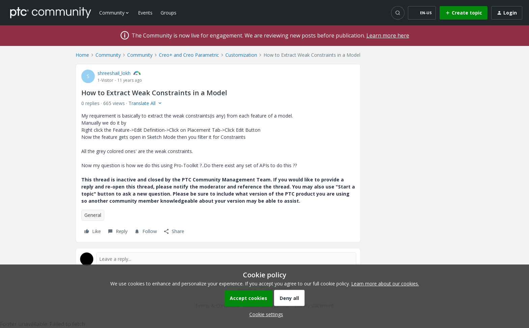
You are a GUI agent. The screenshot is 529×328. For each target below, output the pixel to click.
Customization (241, 55)
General (92, 215)
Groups (168, 12)
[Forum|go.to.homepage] (50, 12)
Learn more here (387, 35)
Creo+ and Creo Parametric (189, 55)
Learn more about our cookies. (385, 283)
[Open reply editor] (218, 259)
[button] (422, 13)
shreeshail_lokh (114, 73)
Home (82, 55)
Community (108, 55)
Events (145, 12)
